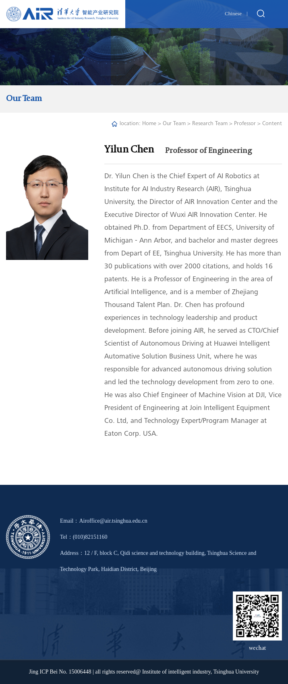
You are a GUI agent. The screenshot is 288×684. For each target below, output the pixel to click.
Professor (245, 124)
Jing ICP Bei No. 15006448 (60, 672)
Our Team (174, 124)
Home (149, 124)
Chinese (233, 13)
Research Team (210, 124)
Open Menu (278, 14)
